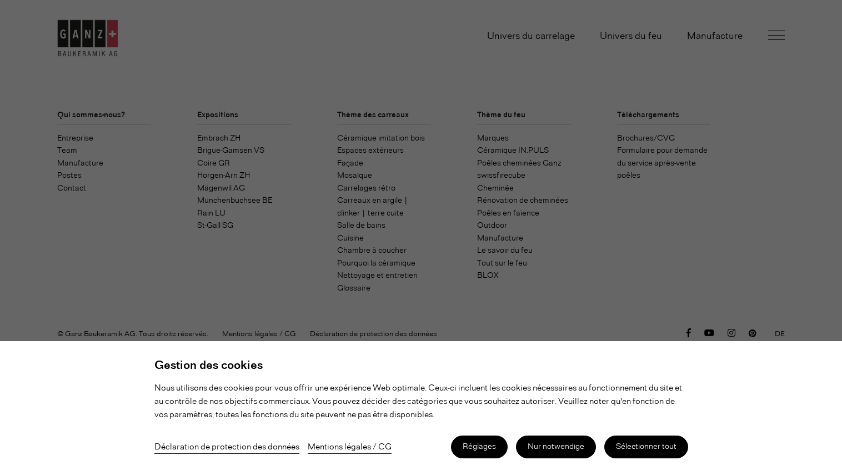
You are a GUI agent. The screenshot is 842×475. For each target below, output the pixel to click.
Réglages (479, 447)
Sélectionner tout (646, 447)
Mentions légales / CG (350, 447)
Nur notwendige (556, 447)
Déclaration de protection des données (226, 447)
